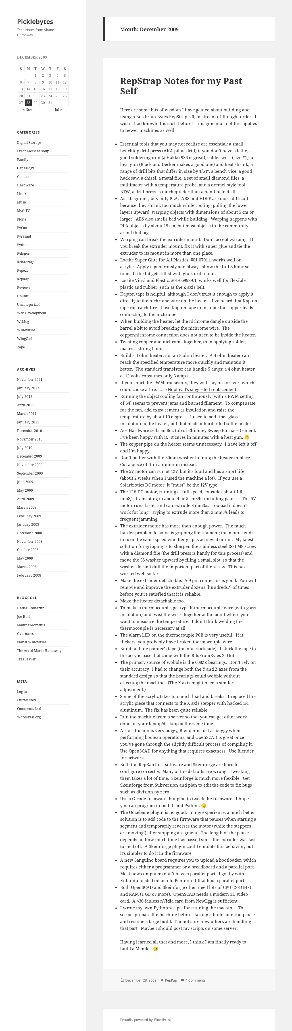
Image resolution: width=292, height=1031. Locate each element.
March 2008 (27, 566)
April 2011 (25, 405)
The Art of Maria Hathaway (39, 650)
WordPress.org (29, 717)
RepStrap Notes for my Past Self (181, 86)
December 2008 (29, 533)
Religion (23, 253)
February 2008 (29, 575)
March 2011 (27, 413)
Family (22, 159)
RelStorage (25, 261)
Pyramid (24, 236)
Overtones (25, 633)
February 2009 (29, 516)
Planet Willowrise (31, 642)
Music (22, 202)
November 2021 (30, 379)
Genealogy (25, 168)
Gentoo (23, 176)
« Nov (27, 109)
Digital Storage (29, 142)
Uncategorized (28, 304)
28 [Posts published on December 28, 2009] (28, 102)
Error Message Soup (33, 151)
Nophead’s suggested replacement (202, 389)
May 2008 (25, 558)
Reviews (23, 287)
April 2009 (25, 498)
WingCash (25, 338)
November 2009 (30, 464)
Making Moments (31, 625)
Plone (21, 219)
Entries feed (26, 700)
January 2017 (28, 388)
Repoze (22, 270)
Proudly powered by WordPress (145, 1019)
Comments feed (29, 708)
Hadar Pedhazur (30, 608)
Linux (22, 193)
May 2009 (25, 490)
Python (23, 244)
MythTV (23, 210)
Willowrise (26, 330)
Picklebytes (35, 21)
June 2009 (25, 481)
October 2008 (28, 549)
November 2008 (30, 541)
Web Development (31, 313)
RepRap (23, 279)
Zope (21, 347)
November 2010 (30, 439)
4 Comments (195, 980)
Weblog (23, 321)
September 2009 (30, 473)
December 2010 (29, 430)
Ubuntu (23, 296)
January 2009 (28, 524)
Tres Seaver (26, 659)
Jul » (58, 109)
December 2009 (29, 456)
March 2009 (27, 507)
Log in (22, 691)
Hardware (25, 185)
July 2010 (24, 447)
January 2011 (28, 422)
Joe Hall (23, 616)
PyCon (22, 227)
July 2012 (24, 396)
